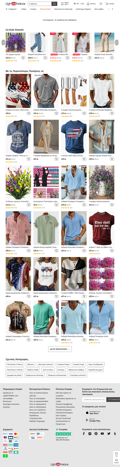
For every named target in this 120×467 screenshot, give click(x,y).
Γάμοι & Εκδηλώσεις (95, 364)
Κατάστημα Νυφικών (83, 9)
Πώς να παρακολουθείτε (38, 401)
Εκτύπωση (7, 401)
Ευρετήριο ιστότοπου (78, 375)
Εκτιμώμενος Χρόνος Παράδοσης (37, 414)
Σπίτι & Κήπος (48, 370)
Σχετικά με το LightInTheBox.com (10, 394)
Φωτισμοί (60, 370)
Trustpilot (61, 429)
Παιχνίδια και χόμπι (95, 370)
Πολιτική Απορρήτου (64, 410)
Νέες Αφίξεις (99, 9)
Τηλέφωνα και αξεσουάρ (34, 375)
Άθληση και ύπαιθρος (76, 370)
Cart (117, 454)
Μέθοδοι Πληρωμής (37, 421)
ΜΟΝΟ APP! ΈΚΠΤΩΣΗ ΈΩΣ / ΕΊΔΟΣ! (67, 3)
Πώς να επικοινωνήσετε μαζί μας (38, 394)
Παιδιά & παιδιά (33, 370)
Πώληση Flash (45, 9)
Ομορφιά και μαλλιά (14, 375)
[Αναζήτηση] (40, 4)
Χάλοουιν (30, 364)
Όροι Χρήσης (61, 415)
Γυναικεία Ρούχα (63, 364)
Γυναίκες (33, 9)
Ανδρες (24, 9)
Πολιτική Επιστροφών (64, 413)
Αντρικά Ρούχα (78, 364)
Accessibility (8, 398)
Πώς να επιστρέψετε (37, 398)
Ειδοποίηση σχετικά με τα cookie (66, 399)
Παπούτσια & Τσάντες (15, 364)
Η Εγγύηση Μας (35, 418)
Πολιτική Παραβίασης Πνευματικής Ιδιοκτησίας (65, 405)
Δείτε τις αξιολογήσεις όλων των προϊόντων (37, 408)
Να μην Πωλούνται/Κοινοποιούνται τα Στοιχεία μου (63, 421)
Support (116, 462)
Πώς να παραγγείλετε (37, 404)
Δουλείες (6, 407)
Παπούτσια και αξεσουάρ (63, 9)
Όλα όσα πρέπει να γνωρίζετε (63, 394)
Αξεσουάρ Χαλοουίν (45, 364)
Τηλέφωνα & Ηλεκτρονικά (57, 375)
